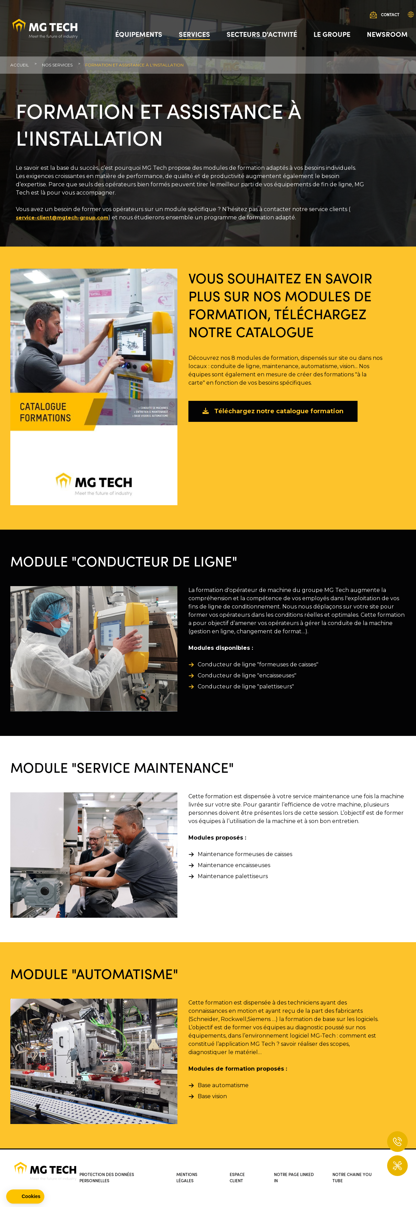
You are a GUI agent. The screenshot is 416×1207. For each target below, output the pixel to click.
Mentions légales (188, 1177)
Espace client (238, 1177)
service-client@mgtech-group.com (62, 218)
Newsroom (385, 36)
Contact (388, 17)
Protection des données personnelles (109, 1177)
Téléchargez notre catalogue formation (272, 411)
